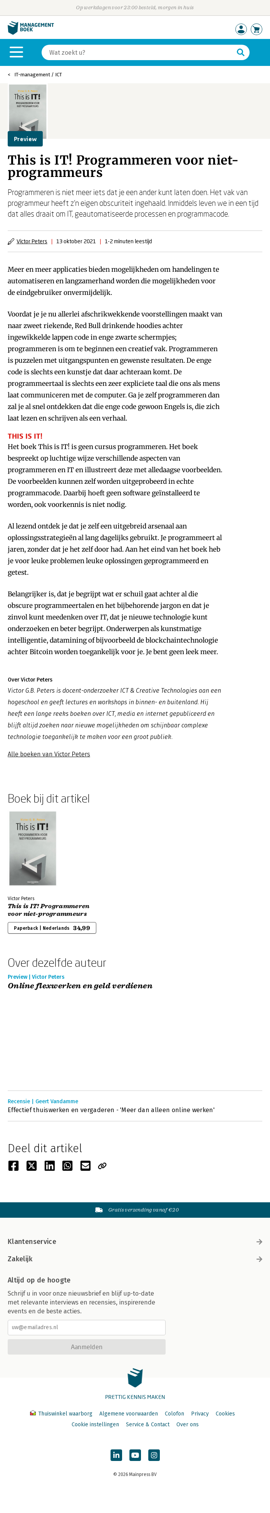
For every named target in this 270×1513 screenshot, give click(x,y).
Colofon (174, 1413)
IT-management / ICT (38, 74)
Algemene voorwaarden (128, 1413)
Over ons (187, 1424)
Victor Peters (32, 241)
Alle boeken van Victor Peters (49, 754)
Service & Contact (147, 1424)
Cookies (225, 1413)
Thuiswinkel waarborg (62, 1413)
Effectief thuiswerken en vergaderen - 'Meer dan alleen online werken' (111, 1110)
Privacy (200, 1413)
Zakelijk (135, 1259)
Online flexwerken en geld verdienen (80, 986)
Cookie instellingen (95, 1424)
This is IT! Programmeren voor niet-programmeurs (49, 910)
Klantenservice (135, 1241)
